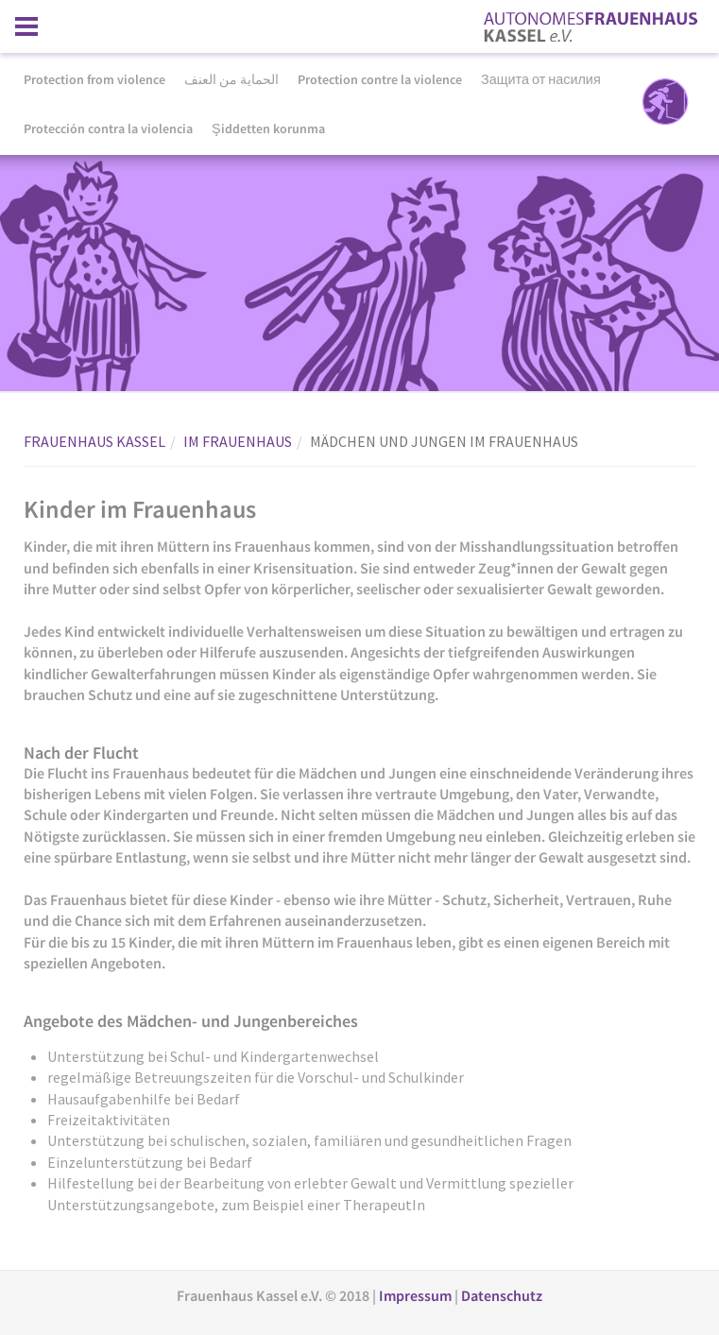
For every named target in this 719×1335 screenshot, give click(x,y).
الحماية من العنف (231, 79)
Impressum (416, 1295)
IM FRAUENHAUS (237, 441)
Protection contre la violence (380, 79)
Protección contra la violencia (108, 128)
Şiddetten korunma (268, 128)
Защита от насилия (541, 79)
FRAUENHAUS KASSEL (94, 441)
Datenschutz (501, 1295)
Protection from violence (94, 79)
